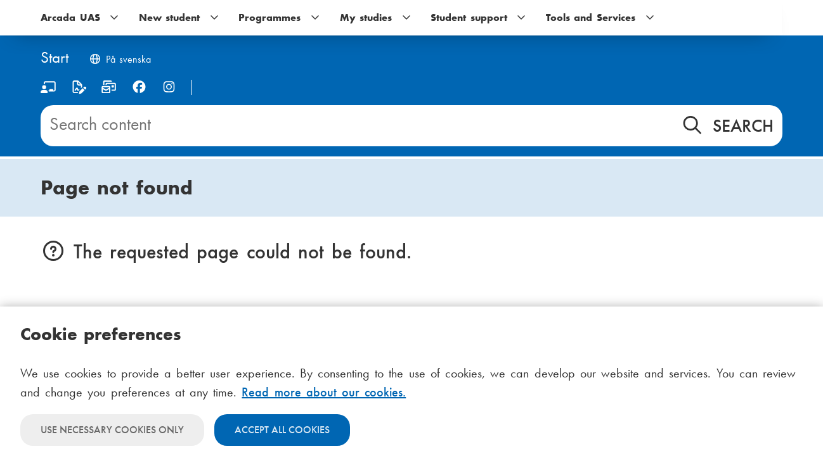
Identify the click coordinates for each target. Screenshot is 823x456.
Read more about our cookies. (324, 392)
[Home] (54, 58)
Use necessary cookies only (112, 429)
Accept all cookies (282, 429)
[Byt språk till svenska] (120, 60)
